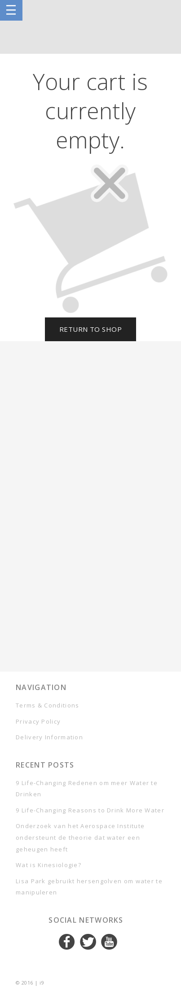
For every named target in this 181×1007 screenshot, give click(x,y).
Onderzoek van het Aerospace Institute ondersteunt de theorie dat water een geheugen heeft (80, 837)
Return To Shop (90, 329)
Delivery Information (49, 737)
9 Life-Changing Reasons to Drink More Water (90, 810)
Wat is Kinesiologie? (48, 865)
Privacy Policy (38, 721)
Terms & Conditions (47, 705)
